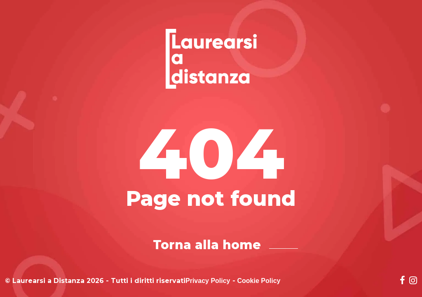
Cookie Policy (259, 281)
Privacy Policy (207, 281)
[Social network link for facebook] (402, 281)
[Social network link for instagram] (413, 281)
